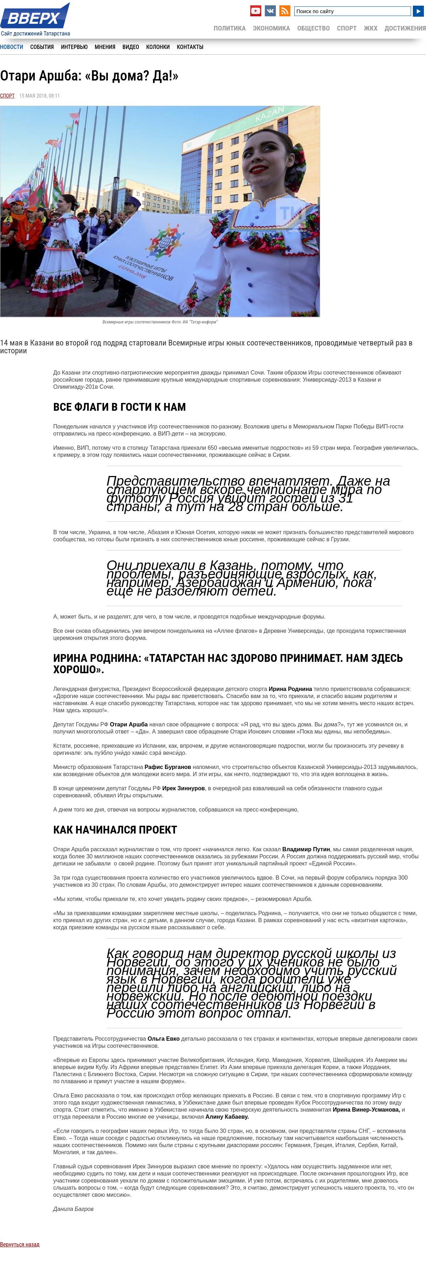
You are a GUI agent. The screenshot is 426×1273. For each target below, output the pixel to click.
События (42, 47)
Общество (313, 28)
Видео (130, 47)
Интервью (74, 47)
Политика (230, 28)
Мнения (105, 47)
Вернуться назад (19, 1244)
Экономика (271, 28)
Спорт (347, 28)
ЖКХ (370, 28)
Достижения (405, 28)
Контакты (190, 47)
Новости (11, 47)
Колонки (158, 47)
